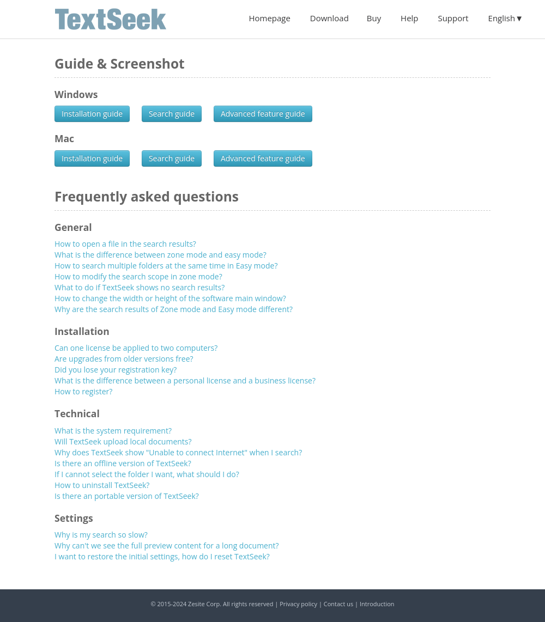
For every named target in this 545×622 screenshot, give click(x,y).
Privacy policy (298, 604)
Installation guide (92, 113)
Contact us (338, 604)
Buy (374, 18)
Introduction (377, 604)
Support (453, 18)
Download (329, 18)
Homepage (269, 18)
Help (409, 18)
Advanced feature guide (263, 113)
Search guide (172, 113)
